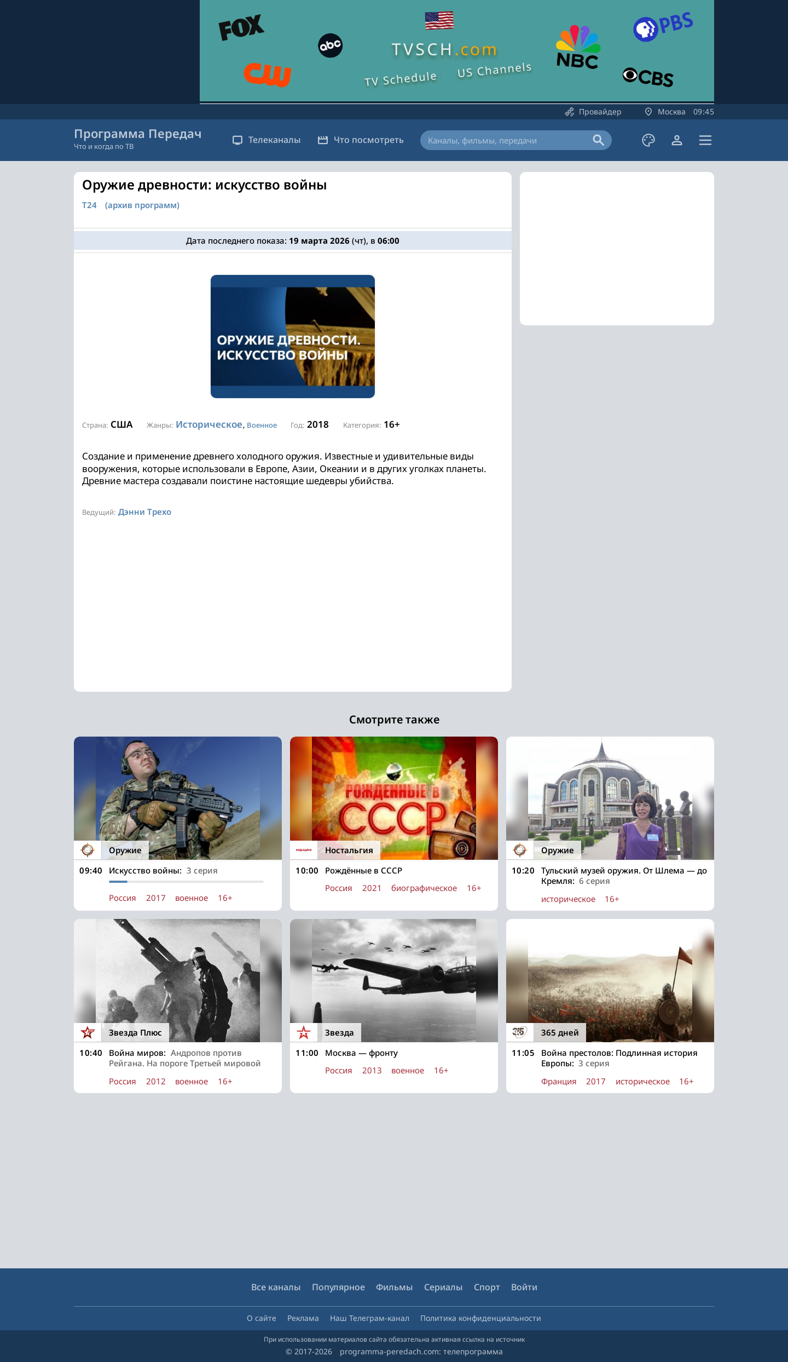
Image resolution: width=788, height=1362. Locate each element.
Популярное (338, 1287)
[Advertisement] (293, 615)
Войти (524, 1287)
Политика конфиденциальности (480, 1318)
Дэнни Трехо (144, 511)
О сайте (261, 1318)
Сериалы (443, 1287)
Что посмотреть (360, 140)
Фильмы (394, 1287)
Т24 (89, 205)
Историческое (209, 424)
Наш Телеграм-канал (369, 1318)
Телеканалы (266, 140)
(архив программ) (142, 205)
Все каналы (276, 1287)
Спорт (487, 1287)
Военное (262, 425)
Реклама (303, 1318)
